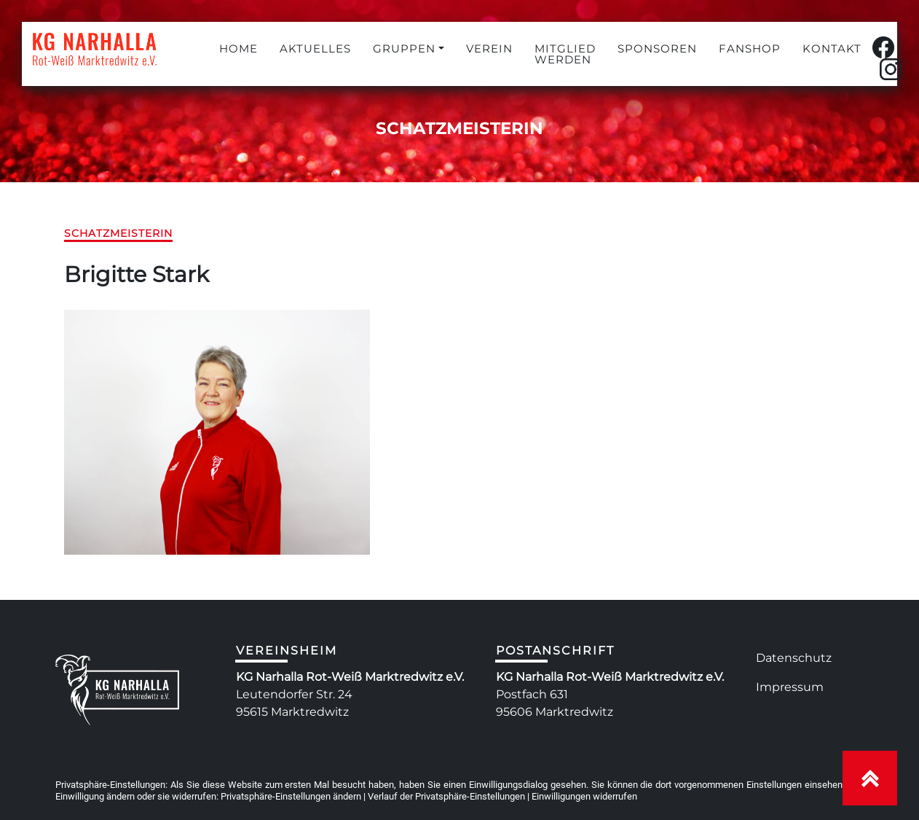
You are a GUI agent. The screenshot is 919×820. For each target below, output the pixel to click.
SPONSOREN (657, 48)
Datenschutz (794, 658)
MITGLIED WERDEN (565, 54)
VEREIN (489, 48)
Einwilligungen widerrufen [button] (584, 796)
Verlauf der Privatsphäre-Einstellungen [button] (446, 796)
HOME (238, 48)
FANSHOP (750, 48)
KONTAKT (831, 48)
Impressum (790, 687)
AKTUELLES (315, 48)
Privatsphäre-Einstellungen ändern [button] (291, 796)
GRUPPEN (404, 48)
